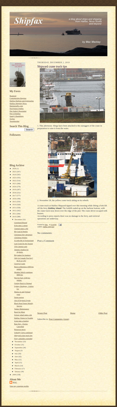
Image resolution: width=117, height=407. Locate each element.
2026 (14, 168)
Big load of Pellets (21, 232)
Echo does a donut (21, 225)
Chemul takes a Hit (21, 229)
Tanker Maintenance (21, 309)
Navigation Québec (17, 108)
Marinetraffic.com (16, 106)
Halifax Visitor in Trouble (23, 318)
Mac (15, 382)
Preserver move (20, 329)
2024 (14, 174)
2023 (14, 178)
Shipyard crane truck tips (23, 335)
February (18, 369)
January (18, 371)
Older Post (102, 313)
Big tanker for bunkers (22, 255)
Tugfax (12, 119)
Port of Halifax (15, 114)
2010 (14, 217)
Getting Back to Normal (23, 283)
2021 (14, 183)
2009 (14, 375)
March (17, 366)
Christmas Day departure (23, 235)
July (16, 354)
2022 (14, 181)
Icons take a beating (21, 321)
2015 (14, 202)
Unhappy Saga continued (23, 333)
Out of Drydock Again (22, 300)
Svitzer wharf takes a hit (23, 315)
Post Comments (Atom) (59, 319)
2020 (14, 187)
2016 (14, 199)
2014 (14, 204)
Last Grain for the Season (23, 244)
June (16, 356)
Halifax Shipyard (48, 227)
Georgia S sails (19, 264)
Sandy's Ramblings (17, 116)
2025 (14, 172)
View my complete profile (19, 386)
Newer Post (42, 313)
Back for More (19, 312)
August (17, 350)
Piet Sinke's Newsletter (18, 111)
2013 (14, 208)
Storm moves (19, 297)
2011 (14, 214)
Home (72, 313)
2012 (14, 210)
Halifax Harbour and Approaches (22, 101)
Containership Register (18, 98)
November (19, 341)
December (19, 219)
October (18, 345)
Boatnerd (13, 96)
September (19, 348)
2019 (14, 189)
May (16, 360)
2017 (14, 195)
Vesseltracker (14, 121)
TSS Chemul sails (20, 246)
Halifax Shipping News (18, 103)
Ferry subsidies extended (23, 339)
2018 (14, 193)
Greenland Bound (20, 223)
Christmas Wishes (20, 238)
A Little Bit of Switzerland (24, 240)
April (17, 362)
